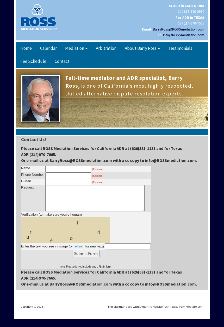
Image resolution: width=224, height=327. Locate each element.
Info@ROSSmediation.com (183, 35)
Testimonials (180, 48)
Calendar (48, 48)
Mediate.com (194, 306)
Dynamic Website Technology (158, 306)
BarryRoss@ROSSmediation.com (178, 29)
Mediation (76, 48)
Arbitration (106, 48)
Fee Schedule (33, 61)
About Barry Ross (142, 48)
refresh (79, 246)
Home (26, 48)
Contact (62, 61)
